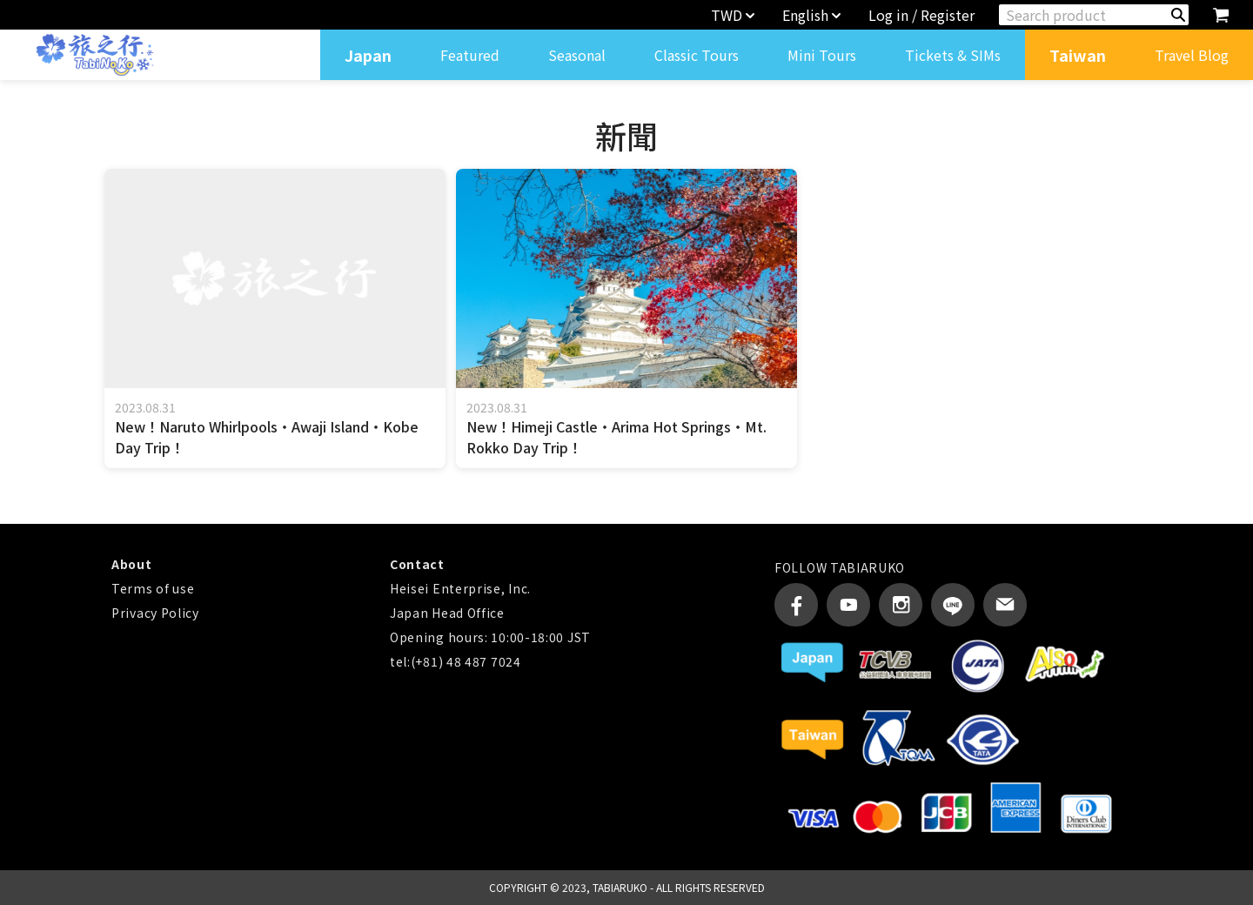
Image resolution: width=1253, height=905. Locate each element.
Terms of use (152, 588)
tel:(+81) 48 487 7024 (455, 661)
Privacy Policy (155, 612)
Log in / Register (921, 14)
